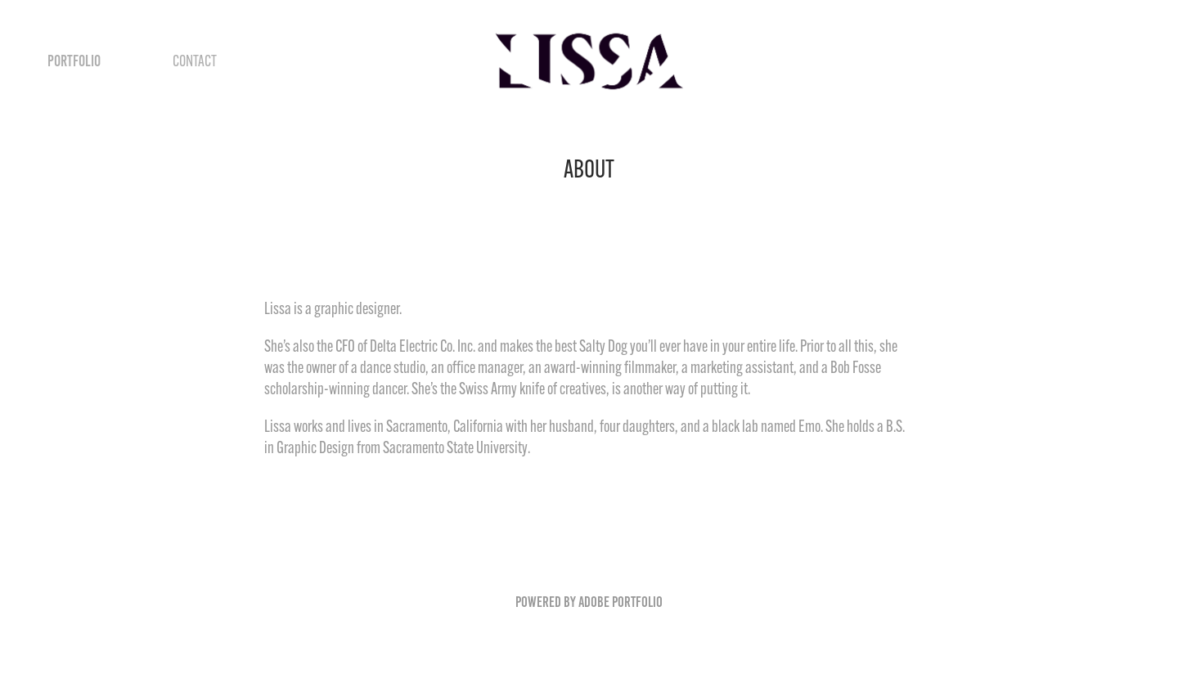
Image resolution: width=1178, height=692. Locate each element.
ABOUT (136, 61)
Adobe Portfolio (620, 602)
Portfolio (74, 61)
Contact (195, 61)
